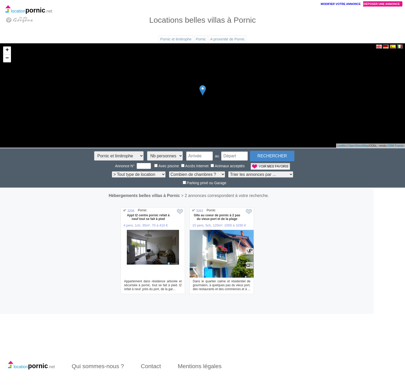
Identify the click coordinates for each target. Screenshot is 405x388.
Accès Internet (195, 166)
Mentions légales (200, 366)
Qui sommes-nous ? (98, 366)
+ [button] (7, 50)
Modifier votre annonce (341, 3)
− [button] (7, 58)
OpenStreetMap (358, 145)
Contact (151, 366)
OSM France (396, 145)
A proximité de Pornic (227, 39)
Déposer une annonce (382, 3)
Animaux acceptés (228, 166)
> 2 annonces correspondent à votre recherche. (225, 195)
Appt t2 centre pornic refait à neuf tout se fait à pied (148, 217)
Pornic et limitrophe (176, 39)
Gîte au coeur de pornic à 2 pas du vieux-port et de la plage (217, 217)
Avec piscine (166, 166)
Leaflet (341, 145)
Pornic (201, 39)
